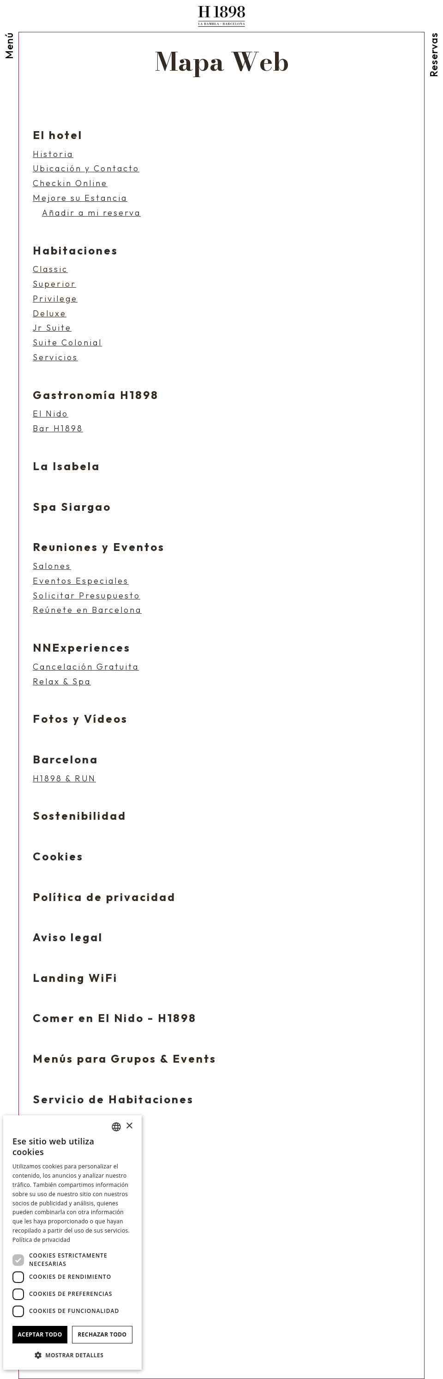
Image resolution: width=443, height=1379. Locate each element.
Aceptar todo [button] (40, 1334)
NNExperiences (82, 647)
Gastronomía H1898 (96, 395)
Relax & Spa (62, 681)
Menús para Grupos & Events (124, 1058)
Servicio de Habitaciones (113, 1099)
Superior (54, 284)
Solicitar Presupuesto (86, 595)
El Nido (50, 413)
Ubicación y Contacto (86, 168)
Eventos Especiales (81, 581)
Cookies (58, 856)
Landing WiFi (75, 978)
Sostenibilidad (79, 816)
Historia (53, 154)
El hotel (58, 135)
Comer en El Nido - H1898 (115, 1018)
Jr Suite (52, 328)
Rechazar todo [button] (102, 1334)
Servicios (55, 357)
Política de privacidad (104, 897)
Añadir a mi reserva (91, 213)
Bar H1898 (58, 428)
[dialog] (72, 1242)
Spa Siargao (72, 507)
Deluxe (49, 313)
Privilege (55, 298)
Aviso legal (68, 937)
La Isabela (66, 466)
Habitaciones (75, 250)
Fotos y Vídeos (80, 719)
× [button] (129, 1126)
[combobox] (116, 1126)
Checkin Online (70, 183)
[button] (72, 1355)
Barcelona (65, 759)
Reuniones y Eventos (99, 547)
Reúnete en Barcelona (87, 610)
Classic (50, 269)
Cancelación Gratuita (86, 666)
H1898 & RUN (64, 778)
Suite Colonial (67, 342)
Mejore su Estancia (80, 198)
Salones (52, 566)
